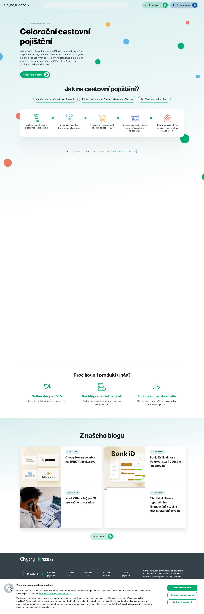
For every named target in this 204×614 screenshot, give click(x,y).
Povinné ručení (72, 573)
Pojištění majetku (108, 573)
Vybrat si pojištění (32, 74)
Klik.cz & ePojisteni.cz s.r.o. (123, 151)
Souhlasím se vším (182, 588)
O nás (124, 5)
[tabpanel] (61, 466)
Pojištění (47, 5)
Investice (82, 5)
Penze (97, 5)
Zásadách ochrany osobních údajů (55, 593)
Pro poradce (183, 5)
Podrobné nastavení (182, 602)
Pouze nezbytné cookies (182, 595)
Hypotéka (64, 5)
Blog (111, 5)
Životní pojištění (127, 573)
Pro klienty (155, 5)
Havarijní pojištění (90, 573)
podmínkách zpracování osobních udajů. (164, 579)
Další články (99, 536)
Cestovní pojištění (53, 573)
